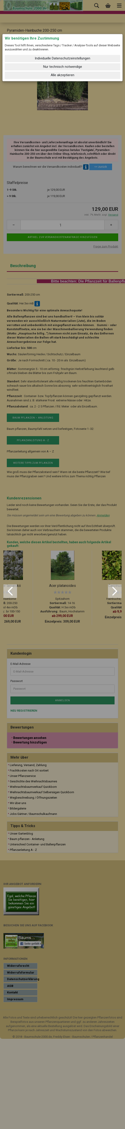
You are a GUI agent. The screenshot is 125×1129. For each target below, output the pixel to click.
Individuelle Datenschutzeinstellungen (62, 58)
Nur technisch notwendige (62, 67)
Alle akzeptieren (62, 75)
